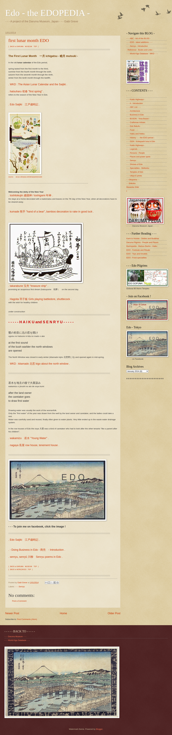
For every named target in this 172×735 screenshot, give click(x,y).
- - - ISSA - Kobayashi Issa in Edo (140, 141)
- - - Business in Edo (135, 115)
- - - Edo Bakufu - (133, 126)
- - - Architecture (133, 111)
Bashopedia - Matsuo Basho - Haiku (141, 246)
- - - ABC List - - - (133, 107)
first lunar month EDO (28, 40)
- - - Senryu (20, 586)
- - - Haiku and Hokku (135, 134)
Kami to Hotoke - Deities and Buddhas (142, 238)
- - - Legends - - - (133, 149)
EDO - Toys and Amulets (136, 254)
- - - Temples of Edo (134, 172)
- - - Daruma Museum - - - (15, 636)
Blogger (99, 729)
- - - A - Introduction (134, 103)
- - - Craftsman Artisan (135, 122)
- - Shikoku (131, 183)
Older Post (114, 613)
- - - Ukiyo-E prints (134, 176)
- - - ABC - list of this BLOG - (138, 38)
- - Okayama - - (132, 179)
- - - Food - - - (132, 130)
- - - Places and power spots (138, 157)
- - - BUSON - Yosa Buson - (138, 118)
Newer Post (12, 613)
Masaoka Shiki (132, 187)
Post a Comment (19, 601)
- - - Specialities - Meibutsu (137, 168)
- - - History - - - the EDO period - (140, 138)
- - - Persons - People (135, 153)
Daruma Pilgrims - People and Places (142, 242)
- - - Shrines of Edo (134, 164)
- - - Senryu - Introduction (137, 46)
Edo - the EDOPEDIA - (47, 13)
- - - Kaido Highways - (135, 99)
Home (63, 613)
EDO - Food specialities (136, 258)
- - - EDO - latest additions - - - (139, 42)
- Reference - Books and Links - (139, 50)
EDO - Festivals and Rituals (138, 250)
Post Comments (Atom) (27, 619)
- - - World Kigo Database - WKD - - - (142, 53)
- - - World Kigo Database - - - (17, 640)
